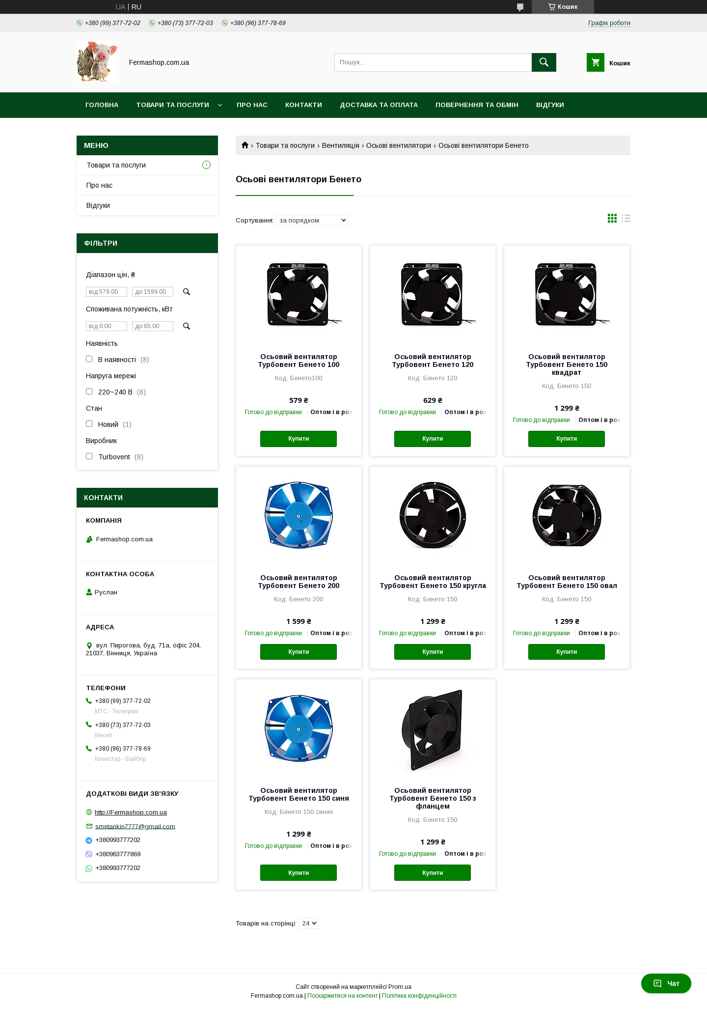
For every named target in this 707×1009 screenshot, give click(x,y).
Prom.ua (399, 986)
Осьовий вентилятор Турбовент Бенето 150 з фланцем (432, 798)
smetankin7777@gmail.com (135, 826)
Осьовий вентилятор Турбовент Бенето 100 (298, 360)
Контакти (303, 105)
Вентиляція (340, 145)
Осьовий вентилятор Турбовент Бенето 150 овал (567, 581)
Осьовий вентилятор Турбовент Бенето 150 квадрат (566, 364)
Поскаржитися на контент (342, 995)
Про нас (252, 105)
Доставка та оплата (379, 105)
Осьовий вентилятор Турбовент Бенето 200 (298, 581)
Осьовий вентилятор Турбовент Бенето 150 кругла (433, 581)
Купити (298, 438)
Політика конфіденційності (419, 995)
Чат (666, 983)
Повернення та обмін (476, 105)
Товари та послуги (172, 105)
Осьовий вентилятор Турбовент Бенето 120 (432, 360)
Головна (101, 105)
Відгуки (550, 105)
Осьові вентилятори (398, 145)
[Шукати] (544, 62)
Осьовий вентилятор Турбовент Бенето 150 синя (298, 794)
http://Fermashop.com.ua (131, 812)
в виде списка (626, 220)
